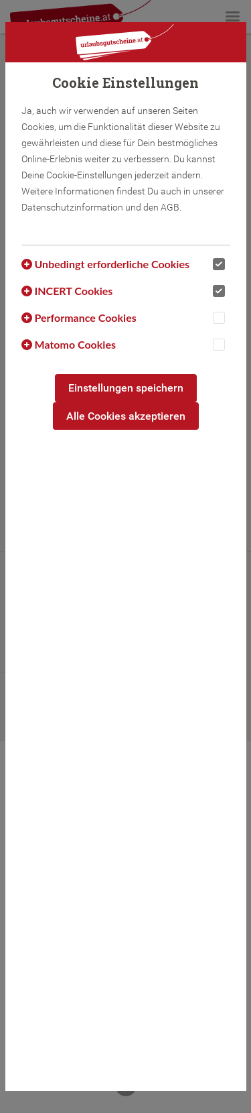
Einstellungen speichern (125, 388)
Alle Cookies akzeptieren (125, 416)
